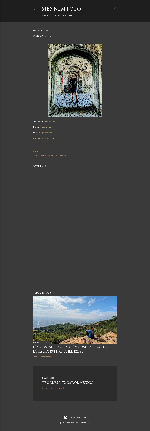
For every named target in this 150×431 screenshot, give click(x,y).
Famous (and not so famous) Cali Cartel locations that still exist (71, 349)
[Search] (115, 8)
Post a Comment (56, 388)
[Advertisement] (75, 263)
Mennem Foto (61, 8)
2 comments (45, 357)
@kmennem (50, 121)
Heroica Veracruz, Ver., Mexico (53, 155)
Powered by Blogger (75, 417)
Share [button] (35, 151)
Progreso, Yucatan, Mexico (67, 382)
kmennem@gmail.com (43, 138)
